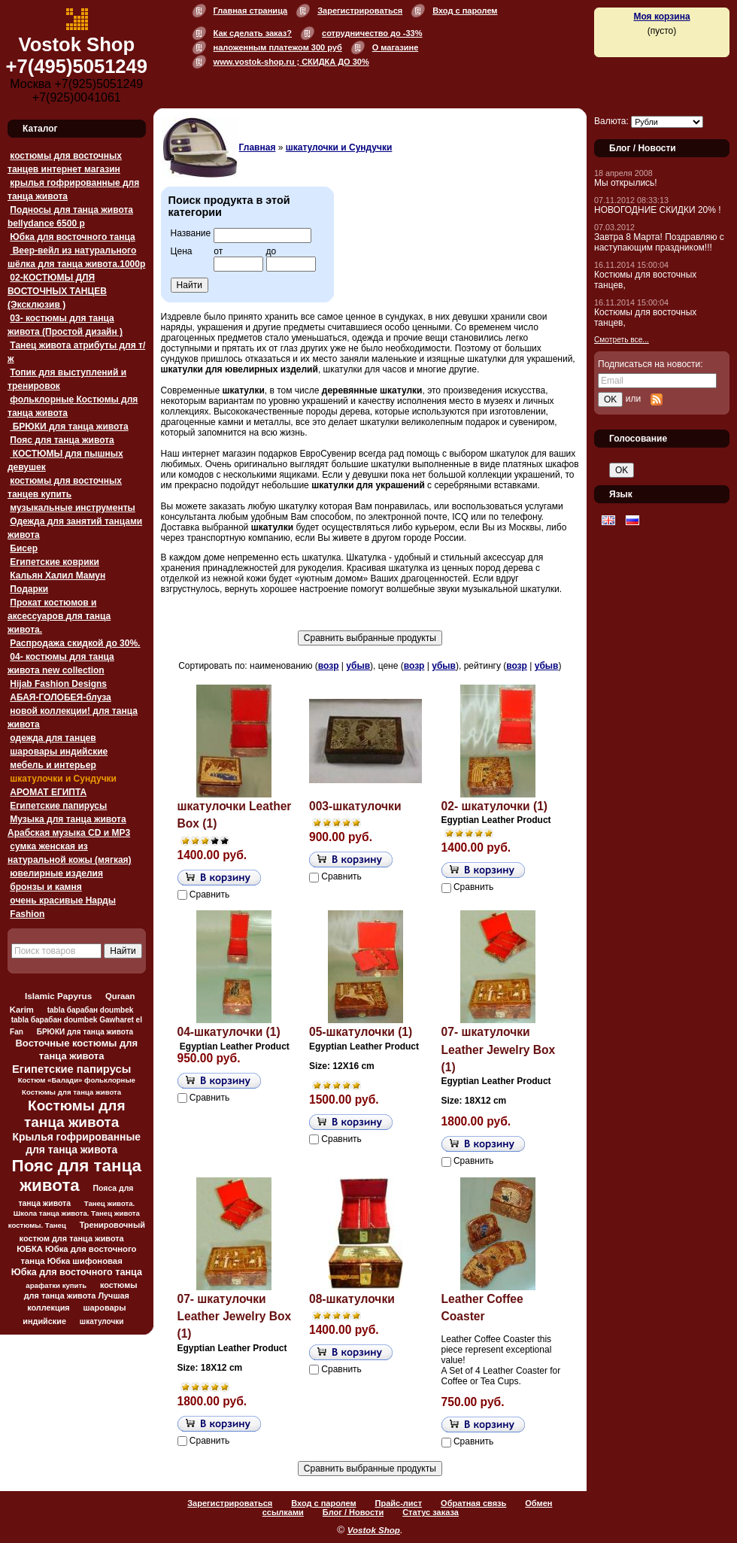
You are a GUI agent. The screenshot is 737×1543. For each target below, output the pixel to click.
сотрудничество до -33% (372, 33)
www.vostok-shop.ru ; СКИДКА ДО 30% (291, 61)
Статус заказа (430, 1512)
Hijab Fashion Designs (58, 684)
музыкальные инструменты (72, 508)
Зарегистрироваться (359, 10)
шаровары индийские (59, 751)
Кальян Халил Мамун (57, 575)
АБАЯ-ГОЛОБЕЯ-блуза (60, 697)
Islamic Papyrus (58, 996)
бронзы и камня (45, 887)
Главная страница (251, 10)
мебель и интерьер (53, 765)
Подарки (29, 589)
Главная (257, 147)
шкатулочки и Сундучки (63, 778)
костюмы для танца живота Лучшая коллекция (81, 1296)
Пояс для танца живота (62, 440)
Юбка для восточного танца (72, 237)
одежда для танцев (53, 738)
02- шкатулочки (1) (494, 806)
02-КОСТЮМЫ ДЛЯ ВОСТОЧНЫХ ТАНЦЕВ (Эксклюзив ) (57, 291)
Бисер (24, 548)
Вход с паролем (464, 10)
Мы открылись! (625, 183)
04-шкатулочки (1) (229, 1031)
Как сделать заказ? (253, 33)
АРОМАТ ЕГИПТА (48, 792)
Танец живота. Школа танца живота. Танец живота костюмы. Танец (74, 1214)
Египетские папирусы (58, 805)
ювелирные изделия (56, 873)
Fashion (27, 914)
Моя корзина (661, 16)
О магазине (395, 47)
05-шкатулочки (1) (360, 1031)
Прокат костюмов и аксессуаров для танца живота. (59, 616)
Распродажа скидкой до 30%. (75, 643)
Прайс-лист (399, 1503)
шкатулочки (102, 1321)
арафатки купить (56, 1285)
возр (328, 666)
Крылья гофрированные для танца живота (77, 1143)
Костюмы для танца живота (75, 1114)
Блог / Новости (353, 1512)
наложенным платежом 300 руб (278, 47)
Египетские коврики (54, 562)
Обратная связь (473, 1503)
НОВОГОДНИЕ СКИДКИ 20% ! (657, 210)
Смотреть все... (621, 340)
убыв (358, 666)
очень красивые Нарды (63, 900)
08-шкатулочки (352, 1298)
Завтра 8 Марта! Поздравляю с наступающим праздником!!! (659, 242)
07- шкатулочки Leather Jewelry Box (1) (498, 1049)
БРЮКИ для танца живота (69, 426)
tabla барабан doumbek (90, 1010)
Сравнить (209, 894)
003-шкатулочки (355, 806)
